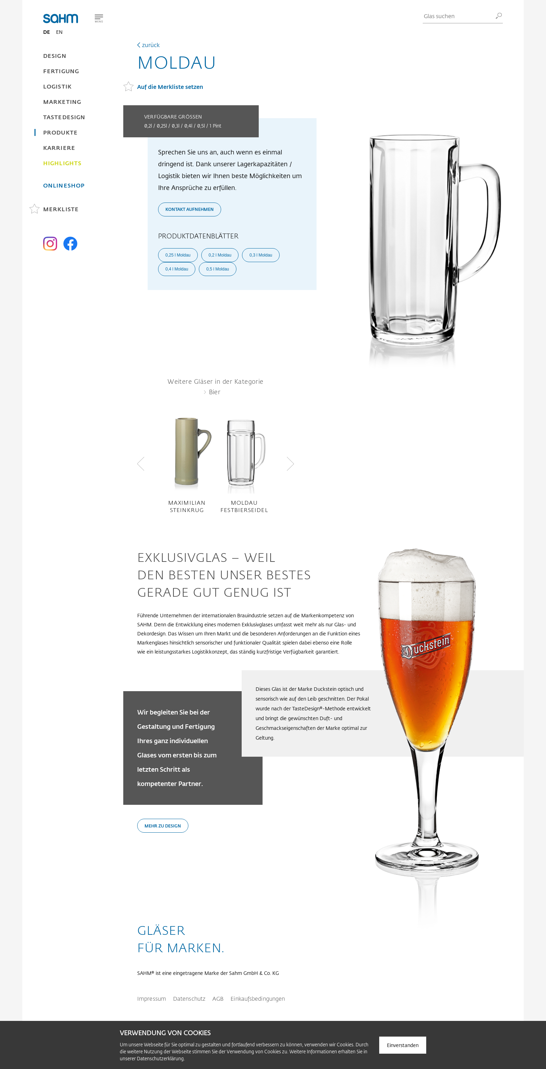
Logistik (57, 86)
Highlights (62, 163)
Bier (215, 392)
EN (59, 32)
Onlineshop (64, 185)
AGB (218, 998)
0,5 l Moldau (217, 269)
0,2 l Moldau (220, 255)
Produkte (60, 132)
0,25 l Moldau (177, 255)
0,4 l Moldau (176, 269)
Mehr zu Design (163, 826)
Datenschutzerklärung (160, 1058)
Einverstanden (403, 1045)
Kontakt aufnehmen (189, 209)
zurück (151, 44)
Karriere (59, 147)
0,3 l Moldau (260, 255)
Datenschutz (189, 998)
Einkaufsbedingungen (258, 998)
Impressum (151, 998)
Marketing (62, 101)
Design (55, 55)
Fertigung (61, 71)
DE (46, 32)
